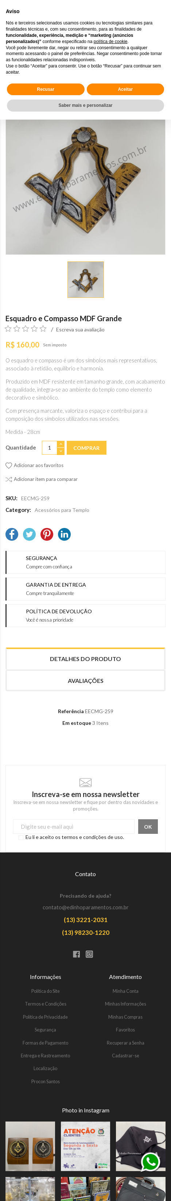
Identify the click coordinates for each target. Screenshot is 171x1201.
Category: (18, 509)
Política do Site (45, 991)
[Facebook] (11, 535)
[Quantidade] (49, 448)
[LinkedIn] (64, 535)
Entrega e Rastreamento (45, 1055)
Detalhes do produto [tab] (85, 658)
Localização (45, 1068)
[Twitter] (29, 535)
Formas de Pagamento (45, 1043)
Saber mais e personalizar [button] (85, 1186)
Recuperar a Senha (125, 1043)
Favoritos (125, 1030)
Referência (71, 711)
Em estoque (76, 723)
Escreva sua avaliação (80, 329)
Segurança (45, 1030)
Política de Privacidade (45, 1017)
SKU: (11, 498)
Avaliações (86, 680)
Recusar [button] (45, 1170)
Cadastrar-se (125, 1055)
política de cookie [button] (111, 1123)
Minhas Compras (125, 1017)
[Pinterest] (46, 535)
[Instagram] (92, 955)
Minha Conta (126, 991)
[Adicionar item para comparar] (41, 479)
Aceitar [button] (125, 1170)
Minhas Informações (125, 1004)
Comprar (86, 448)
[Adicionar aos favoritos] (34, 465)
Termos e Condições (45, 1004)
